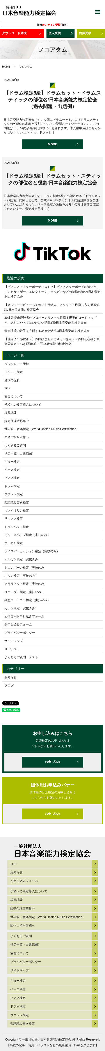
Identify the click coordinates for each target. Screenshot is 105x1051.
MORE (52, 144)
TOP (7, 388)
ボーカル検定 (13, 543)
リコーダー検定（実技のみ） (24, 592)
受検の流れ (12, 380)
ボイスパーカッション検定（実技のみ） (32, 551)
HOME (6, 66)
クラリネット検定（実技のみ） (25, 583)
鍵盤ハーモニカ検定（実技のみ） (27, 600)
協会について (13, 396)
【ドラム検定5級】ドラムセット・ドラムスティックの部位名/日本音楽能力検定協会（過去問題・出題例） (52, 99)
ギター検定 (12, 461)
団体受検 (85, 33)
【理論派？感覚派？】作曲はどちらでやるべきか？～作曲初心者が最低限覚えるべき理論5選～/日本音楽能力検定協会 (52, 341)
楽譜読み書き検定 (16, 502)
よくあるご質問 (15, 445)
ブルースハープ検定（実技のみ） (27, 535)
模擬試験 (10, 412)
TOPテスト (12, 649)
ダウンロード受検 (14, 33)
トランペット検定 (16, 527)
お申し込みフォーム (18, 624)
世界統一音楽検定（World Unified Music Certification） (41, 429)
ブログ (9, 685)
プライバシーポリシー (19, 632)
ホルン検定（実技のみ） (21, 575)
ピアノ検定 (12, 478)
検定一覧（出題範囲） (19, 453)
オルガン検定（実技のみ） (22, 559)
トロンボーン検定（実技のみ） (25, 567)
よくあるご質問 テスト (21, 657)
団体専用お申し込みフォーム (24, 616)
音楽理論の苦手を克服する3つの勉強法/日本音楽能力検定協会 (47, 330)
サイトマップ (13, 640)
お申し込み (52, 762)
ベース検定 (12, 469)
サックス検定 (13, 518)
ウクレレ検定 (13, 494)
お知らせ (10, 677)
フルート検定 (13, 372)
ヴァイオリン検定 (16, 510)
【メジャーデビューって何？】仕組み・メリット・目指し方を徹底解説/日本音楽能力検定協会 (52, 307)
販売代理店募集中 (16, 421)
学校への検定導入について (22, 404)
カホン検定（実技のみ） (21, 608)
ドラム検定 (12, 486)
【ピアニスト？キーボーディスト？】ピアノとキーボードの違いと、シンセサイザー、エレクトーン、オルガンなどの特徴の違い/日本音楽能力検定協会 (52, 291)
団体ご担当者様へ (16, 437)
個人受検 (54, 33)
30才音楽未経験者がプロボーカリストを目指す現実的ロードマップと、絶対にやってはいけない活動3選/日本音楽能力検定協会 (50, 320)
